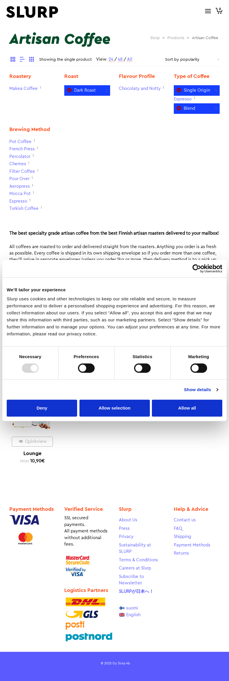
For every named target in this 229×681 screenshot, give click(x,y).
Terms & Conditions (138, 560)
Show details (197, 389)
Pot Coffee (20, 142)
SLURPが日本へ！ (136, 591)
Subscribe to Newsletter (131, 580)
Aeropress (19, 186)
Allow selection (114, 407)
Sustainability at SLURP (135, 548)
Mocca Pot (20, 193)
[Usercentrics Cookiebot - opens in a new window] (196, 268)
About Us (128, 520)
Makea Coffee (23, 88)
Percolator (19, 156)
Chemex (17, 164)
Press (124, 528)
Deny (42, 407)
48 (120, 59)
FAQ (178, 528)
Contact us (185, 520)
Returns (181, 553)
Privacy (126, 536)
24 (111, 59)
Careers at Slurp (135, 568)
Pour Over (19, 179)
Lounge (32, 453)
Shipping (182, 536)
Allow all (187, 407)
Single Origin (197, 90)
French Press (22, 149)
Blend (189, 108)
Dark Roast (85, 90)
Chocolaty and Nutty (140, 88)
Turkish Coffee (24, 208)
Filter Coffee (22, 171)
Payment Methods (192, 545)
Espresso (183, 99)
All (129, 59)
